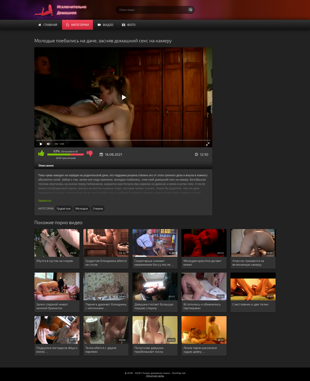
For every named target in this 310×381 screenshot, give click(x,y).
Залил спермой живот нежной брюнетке (52, 306)
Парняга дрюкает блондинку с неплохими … (106, 306)
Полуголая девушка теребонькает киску (148, 349)
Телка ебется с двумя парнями (100, 349)
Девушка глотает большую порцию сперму (153, 306)
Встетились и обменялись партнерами (202, 306)
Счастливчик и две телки (250, 304)
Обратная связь (155, 375)
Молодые (82, 208)
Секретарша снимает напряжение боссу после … (154, 262)
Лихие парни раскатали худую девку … (200, 349)
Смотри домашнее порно (64, 10)
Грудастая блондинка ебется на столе (106, 262)
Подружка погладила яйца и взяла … (56, 349)
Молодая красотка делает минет (202, 262)
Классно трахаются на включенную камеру (248, 262)
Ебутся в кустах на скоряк (54, 261)
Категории (77, 25)
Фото (128, 25)
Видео (105, 25)
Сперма (98, 208)
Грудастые (64, 208)
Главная (47, 25)
